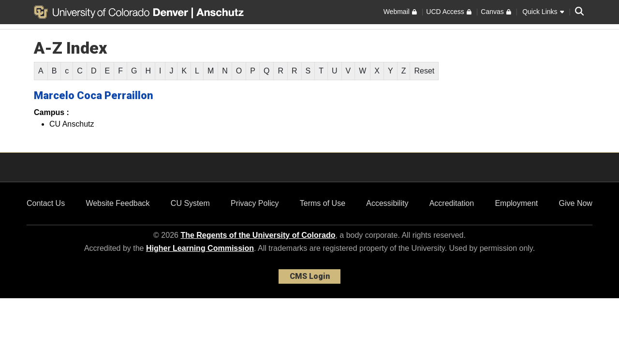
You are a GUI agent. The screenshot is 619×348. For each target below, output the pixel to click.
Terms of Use (322, 203)
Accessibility (387, 203)
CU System (190, 203)
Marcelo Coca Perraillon (93, 95)
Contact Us (46, 203)
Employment (516, 203)
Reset (424, 71)
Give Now (575, 203)
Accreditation (451, 203)
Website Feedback (117, 203)
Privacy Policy (255, 203)
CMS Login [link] (310, 276)
